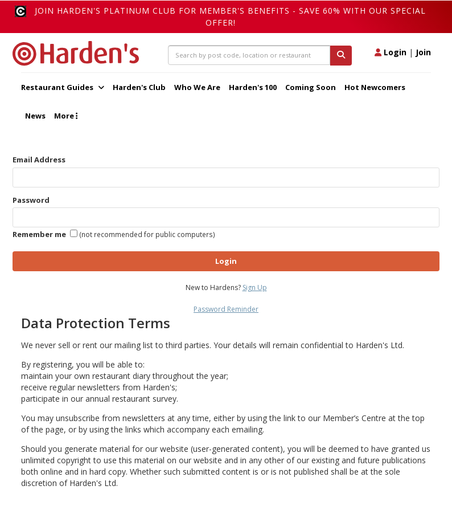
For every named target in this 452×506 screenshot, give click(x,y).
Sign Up (255, 287)
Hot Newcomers (374, 87)
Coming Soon (310, 87)
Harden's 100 (253, 87)
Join (423, 52)
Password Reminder (226, 309)
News (35, 116)
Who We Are (197, 87)
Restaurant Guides (62, 87)
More (65, 116)
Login (390, 52)
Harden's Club (139, 87)
